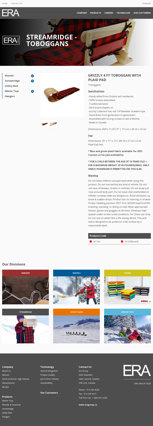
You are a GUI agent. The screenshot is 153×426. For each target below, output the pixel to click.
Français (146, 3)
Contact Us (16, 3)
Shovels (9, 75)
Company (82, 12)
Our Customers (142, 12)
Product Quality (47, 375)
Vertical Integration (49, 370)
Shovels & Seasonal (11, 404)
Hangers (10, 96)
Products (95, 12)
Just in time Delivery (49, 379)
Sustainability (46, 383)
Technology (123, 12)
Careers (108, 12)
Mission (5, 375)
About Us (6, 370)
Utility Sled (11, 85)
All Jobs (5, 387)
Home (4, 3)
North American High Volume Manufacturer (15, 381)
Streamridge (12, 80)
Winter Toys (12, 91)
